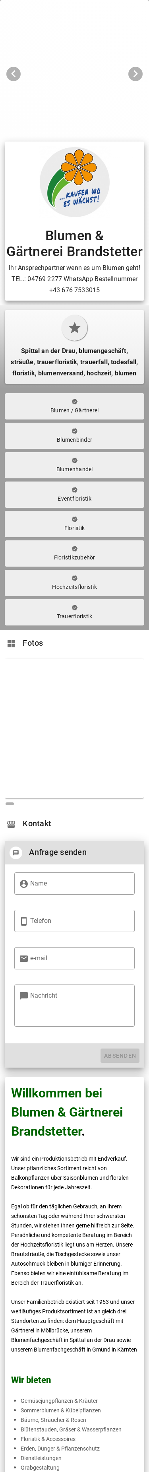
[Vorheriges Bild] (13, 74)
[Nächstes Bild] (135, 74)
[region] (74, 731)
